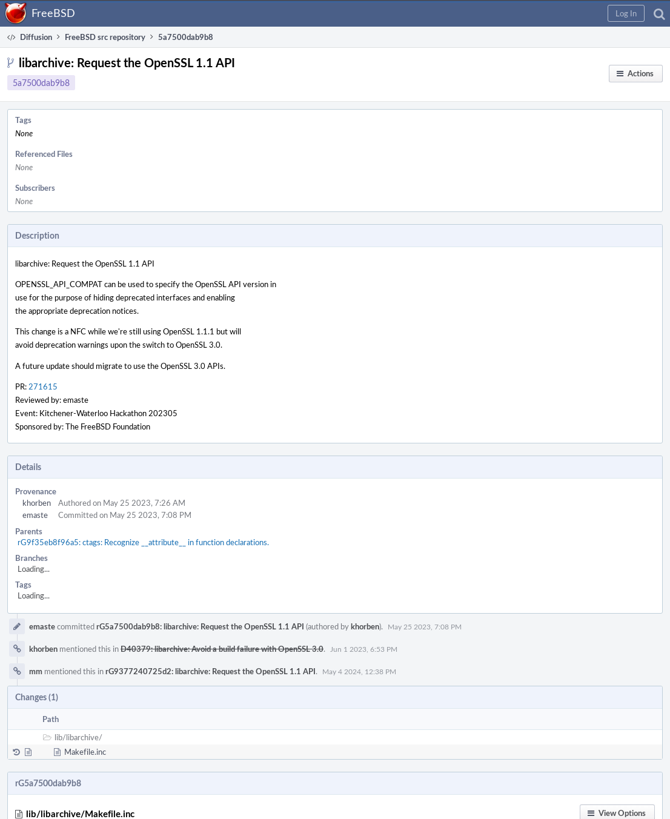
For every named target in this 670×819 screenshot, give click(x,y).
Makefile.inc (85, 751)
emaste (35, 514)
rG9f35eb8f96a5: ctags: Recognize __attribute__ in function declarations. (143, 542)
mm (35, 671)
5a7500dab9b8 (41, 82)
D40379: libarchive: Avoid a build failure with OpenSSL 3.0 (222, 648)
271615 (43, 386)
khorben (36, 502)
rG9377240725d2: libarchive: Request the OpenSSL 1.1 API (210, 671)
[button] (626, 13)
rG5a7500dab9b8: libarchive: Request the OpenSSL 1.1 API (200, 626)
